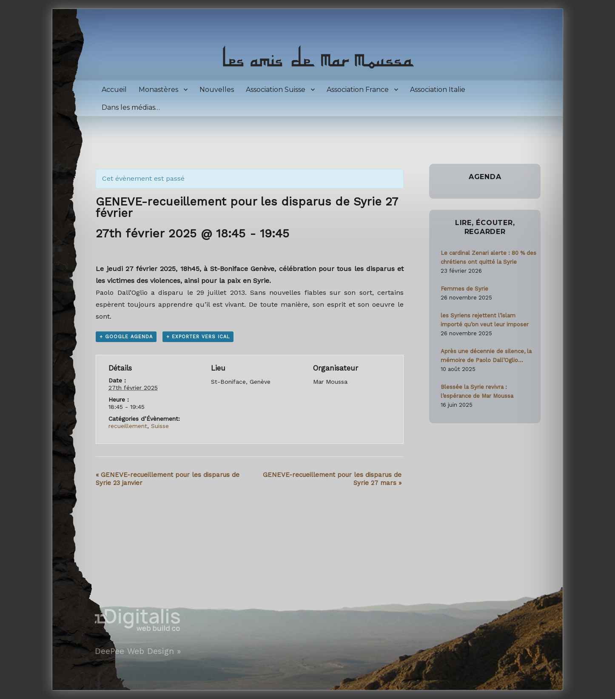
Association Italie (437, 90)
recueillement (127, 425)
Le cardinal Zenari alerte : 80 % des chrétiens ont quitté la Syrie (488, 257)
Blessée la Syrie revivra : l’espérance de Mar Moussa (477, 391)
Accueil (114, 90)
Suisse (160, 425)
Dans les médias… (131, 107)
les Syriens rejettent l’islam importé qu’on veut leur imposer (485, 320)
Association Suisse (275, 90)
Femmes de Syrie (464, 288)
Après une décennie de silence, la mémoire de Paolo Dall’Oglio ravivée (486, 356)
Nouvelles (216, 90)
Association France (358, 90)
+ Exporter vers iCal (198, 337)
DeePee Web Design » (138, 651)
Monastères (158, 90)
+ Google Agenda (126, 337)
